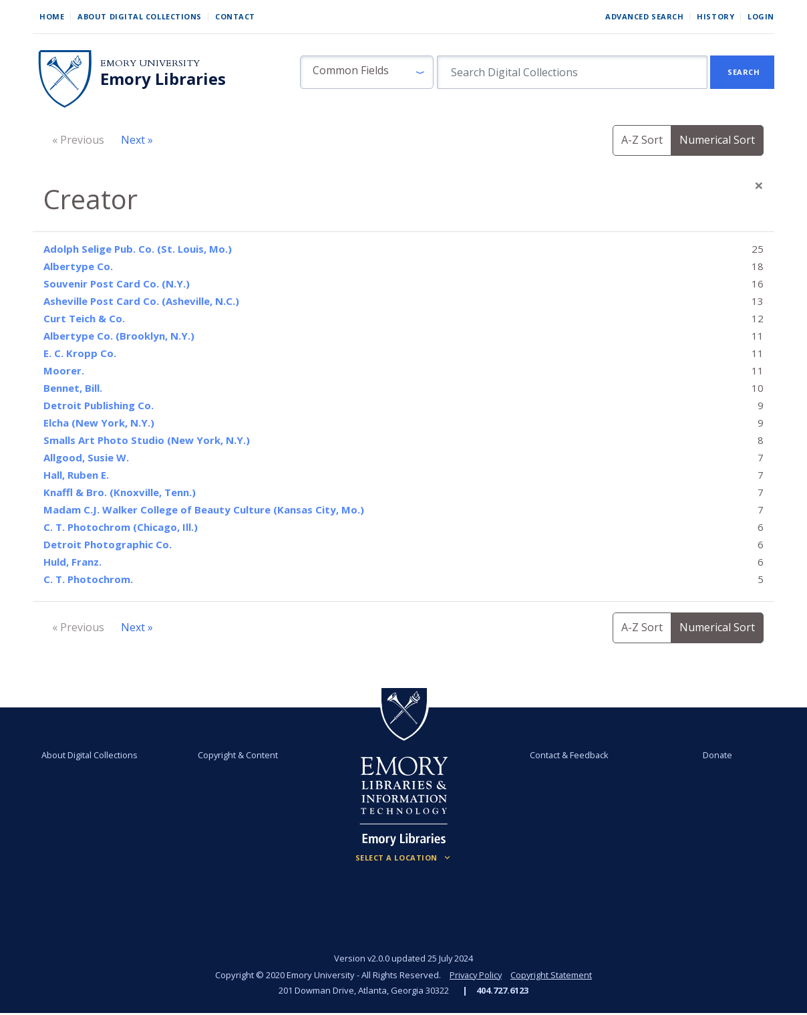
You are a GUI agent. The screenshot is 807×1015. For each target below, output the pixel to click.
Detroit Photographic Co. (107, 544)
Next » (137, 139)
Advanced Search (644, 16)
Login (761, 16)
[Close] (759, 185)
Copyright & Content (238, 755)
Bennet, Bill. (72, 387)
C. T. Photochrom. (88, 579)
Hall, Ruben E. (76, 474)
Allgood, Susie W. (86, 457)
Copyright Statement (552, 975)
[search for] (572, 72)
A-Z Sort (642, 139)
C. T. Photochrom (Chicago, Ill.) (120, 527)
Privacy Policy (475, 975)
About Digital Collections (139, 16)
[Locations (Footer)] (403, 858)
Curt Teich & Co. (84, 318)
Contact (235, 16)
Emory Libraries (163, 79)
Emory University (150, 63)
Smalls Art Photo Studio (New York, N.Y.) (146, 440)
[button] (367, 72)
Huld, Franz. (72, 561)
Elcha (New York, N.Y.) (98, 422)
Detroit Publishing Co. (98, 405)
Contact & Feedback (569, 755)
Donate (717, 755)
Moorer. (63, 370)
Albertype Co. (78, 266)
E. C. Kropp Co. (79, 353)
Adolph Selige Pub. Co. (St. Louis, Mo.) (137, 248)
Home (51, 16)
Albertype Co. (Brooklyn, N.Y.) (118, 335)
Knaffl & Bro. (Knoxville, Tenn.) (119, 492)
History (715, 16)
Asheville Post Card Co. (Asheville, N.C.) (141, 301)
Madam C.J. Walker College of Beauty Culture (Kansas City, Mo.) (203, 509)
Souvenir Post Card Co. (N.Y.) (116, 283)
